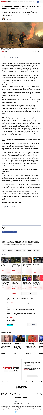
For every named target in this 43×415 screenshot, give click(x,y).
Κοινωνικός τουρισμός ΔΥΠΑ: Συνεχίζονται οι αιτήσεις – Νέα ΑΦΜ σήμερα (20, 299)
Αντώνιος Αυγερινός (10, 18)
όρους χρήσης (26, 369)
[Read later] (41, 51)
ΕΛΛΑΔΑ (21, 1)
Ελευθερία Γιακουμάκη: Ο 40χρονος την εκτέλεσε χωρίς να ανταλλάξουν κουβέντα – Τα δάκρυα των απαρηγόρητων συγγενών (26, 268)
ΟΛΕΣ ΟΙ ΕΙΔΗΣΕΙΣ (16, 1)
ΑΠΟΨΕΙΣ (2, 51)
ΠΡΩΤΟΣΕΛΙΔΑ (31, 1)
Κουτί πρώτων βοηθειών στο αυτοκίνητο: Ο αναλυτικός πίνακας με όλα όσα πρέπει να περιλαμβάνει (21, 314)
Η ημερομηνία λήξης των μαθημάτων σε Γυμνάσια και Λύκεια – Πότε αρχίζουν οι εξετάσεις (20, 320)
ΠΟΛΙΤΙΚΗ (26, 1)
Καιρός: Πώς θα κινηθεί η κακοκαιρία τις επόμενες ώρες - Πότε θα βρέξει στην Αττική (5, 284)
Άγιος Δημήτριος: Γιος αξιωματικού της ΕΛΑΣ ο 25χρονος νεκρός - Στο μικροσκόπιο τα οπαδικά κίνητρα (16, 266)
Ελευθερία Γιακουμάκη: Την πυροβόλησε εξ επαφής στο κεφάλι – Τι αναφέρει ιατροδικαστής (6, 346)
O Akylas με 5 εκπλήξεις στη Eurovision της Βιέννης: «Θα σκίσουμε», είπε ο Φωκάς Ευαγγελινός (19, 346)
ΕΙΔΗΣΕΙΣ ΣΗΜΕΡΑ (36, 250)
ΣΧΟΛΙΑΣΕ (34, 51)
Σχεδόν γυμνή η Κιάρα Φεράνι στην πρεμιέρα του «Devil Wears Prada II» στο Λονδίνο (37, 284)
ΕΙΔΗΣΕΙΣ (29, 250)
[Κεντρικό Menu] (41, 1)
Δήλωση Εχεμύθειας (15, 381)
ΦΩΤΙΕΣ (4, 250)
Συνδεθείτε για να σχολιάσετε (9, 231)
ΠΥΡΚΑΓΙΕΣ (10, 250)
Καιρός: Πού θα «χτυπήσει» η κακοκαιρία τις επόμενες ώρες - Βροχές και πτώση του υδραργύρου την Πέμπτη (37, 268)
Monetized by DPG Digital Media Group (25, 401)
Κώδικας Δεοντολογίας (23, 381)
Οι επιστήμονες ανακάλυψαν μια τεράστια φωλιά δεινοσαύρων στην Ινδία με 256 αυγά (15, 284)
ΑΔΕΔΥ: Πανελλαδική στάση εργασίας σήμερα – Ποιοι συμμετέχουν (20, 309)
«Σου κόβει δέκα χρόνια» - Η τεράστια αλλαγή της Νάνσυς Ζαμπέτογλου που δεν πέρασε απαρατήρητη (31, 346)
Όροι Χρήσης (8, 381)
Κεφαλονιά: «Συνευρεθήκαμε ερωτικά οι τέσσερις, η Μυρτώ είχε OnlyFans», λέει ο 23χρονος (5, 266)
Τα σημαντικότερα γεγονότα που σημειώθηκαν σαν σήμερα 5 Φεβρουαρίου (19, 304)
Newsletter (10, 244)
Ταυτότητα (2, 381)
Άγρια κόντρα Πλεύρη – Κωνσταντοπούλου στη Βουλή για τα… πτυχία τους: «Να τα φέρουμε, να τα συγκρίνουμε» (26, 284)
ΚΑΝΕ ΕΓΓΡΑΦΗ (32, 376)
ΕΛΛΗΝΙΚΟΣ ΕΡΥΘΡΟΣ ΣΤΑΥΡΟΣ (20, 250)
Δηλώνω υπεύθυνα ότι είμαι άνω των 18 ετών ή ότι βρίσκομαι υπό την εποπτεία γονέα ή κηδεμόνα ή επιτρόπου (32, 372)
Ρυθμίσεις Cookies (32, 381)
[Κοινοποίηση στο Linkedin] (13, 57)
